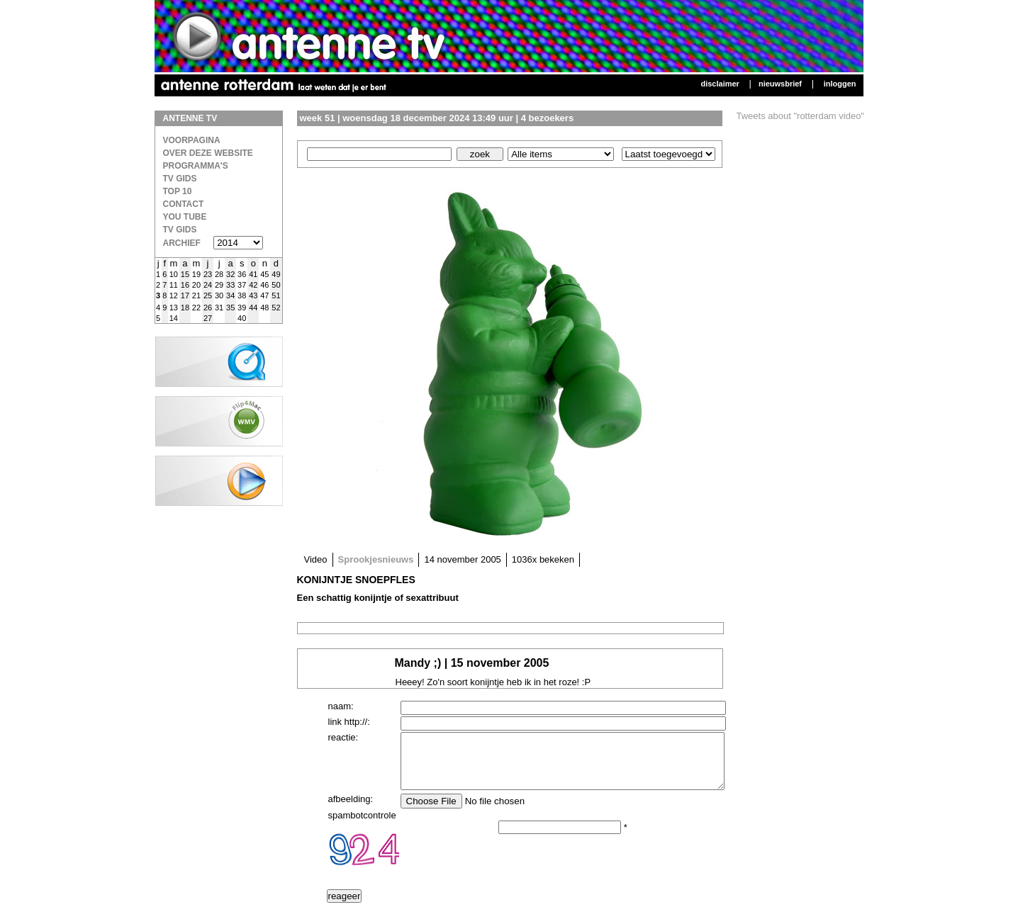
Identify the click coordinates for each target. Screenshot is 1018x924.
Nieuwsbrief (780, 83)
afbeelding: (351, 809)
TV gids (180, 230)
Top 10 (177, 191)
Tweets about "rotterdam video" (801, 116)
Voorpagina (191, 140)
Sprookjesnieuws (376, 559)
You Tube (185, 217)
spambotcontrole (362, 826)
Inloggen (840, 83)
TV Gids (180, 179)
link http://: (349, 721)
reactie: (343, 737)
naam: (341, 706)
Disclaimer (719, 83)
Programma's (195, 166)
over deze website (208, 153)
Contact (183, 204)
